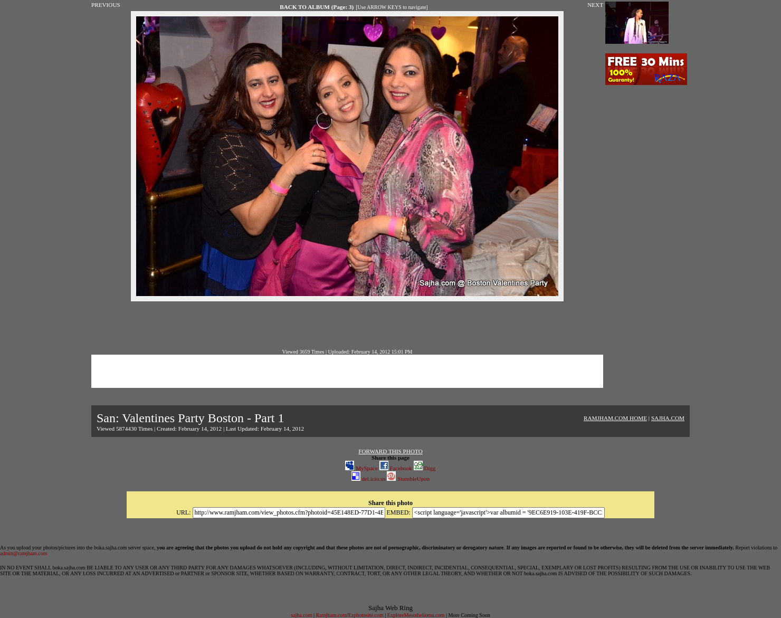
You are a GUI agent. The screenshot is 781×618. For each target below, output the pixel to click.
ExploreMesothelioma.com (416, 615)
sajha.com (301, 615)
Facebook (396, 468)
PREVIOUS (105, 5)
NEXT (595, 5)
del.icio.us (368, 479)
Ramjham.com (331, 615)
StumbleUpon (408, 479)
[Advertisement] (347, 325)
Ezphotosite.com (366, 615)
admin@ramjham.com (23, 553)
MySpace (361, 468)
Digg (425, 468)
